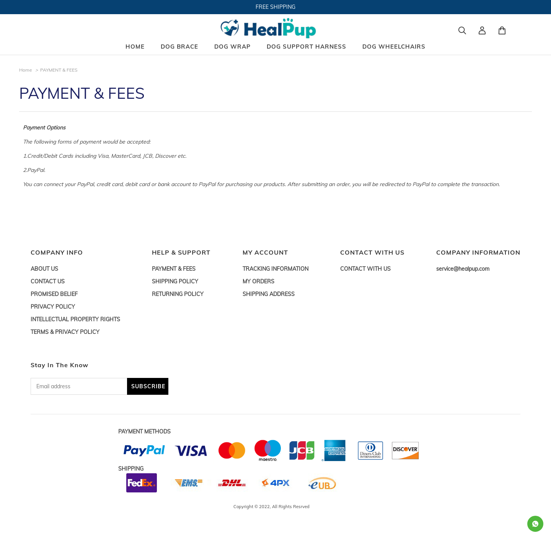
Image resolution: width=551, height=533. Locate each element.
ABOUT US (44, 268)
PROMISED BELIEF (54, 294)
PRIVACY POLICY (53, 306)
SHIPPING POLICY (175, 281)
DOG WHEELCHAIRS (393, 46)
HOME (135, 46)
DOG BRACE (179, 46)
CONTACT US (48, 281)
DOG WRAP (232, 46)
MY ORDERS (258, 281)
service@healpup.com (462, 268)
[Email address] (79, 386)
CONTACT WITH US (365, 268)
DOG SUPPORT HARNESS (306, 46)
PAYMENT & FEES (174, 268)
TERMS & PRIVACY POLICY (65, 332)
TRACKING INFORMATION (275, 268)
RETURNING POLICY (178, 294)
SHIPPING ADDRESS (269, 294)
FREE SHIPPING (275, 6)
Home (25, 70)
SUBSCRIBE (148, 386)
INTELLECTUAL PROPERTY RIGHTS (75, 319)
